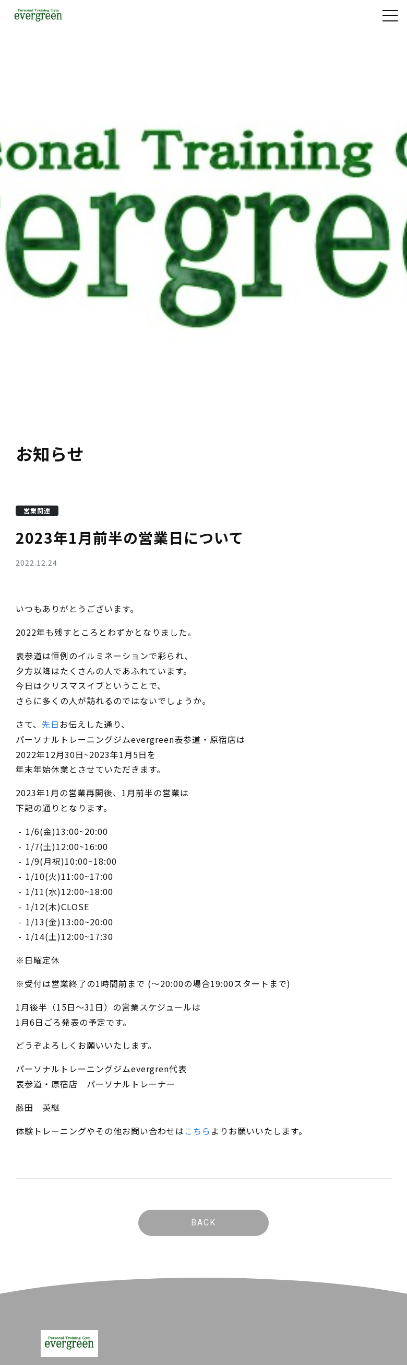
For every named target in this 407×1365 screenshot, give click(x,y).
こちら (197, 1131)
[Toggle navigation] (390, 15)
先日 (50, 724)
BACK (203, 1223)
